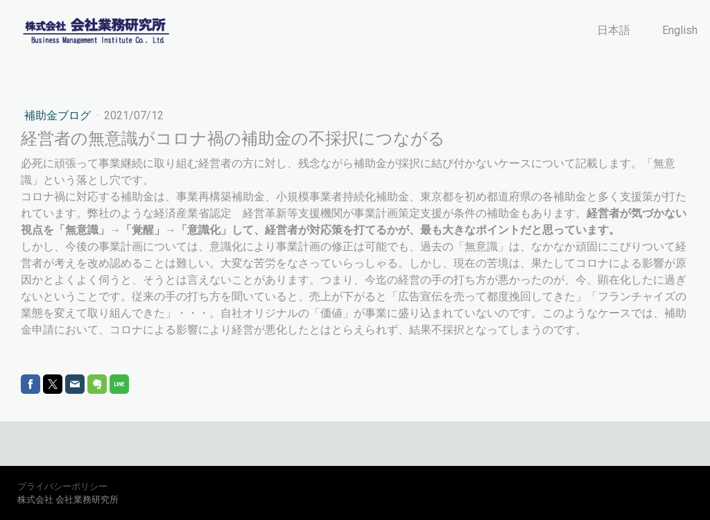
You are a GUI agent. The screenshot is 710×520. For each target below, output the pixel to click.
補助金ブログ (59, 115)
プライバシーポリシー (62, 486)
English (680, 30)
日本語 (613, 30)
